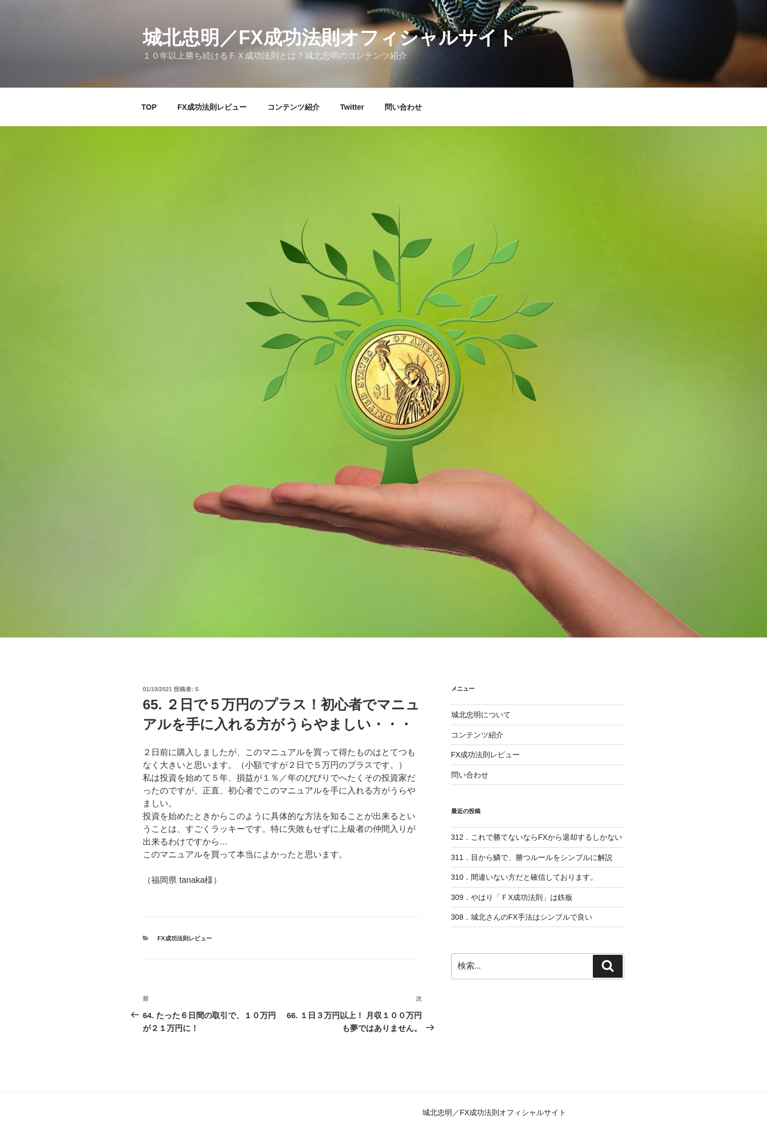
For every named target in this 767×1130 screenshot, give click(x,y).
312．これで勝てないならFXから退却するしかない (536, 837)
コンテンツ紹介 (293, 107)
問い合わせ (403, 107)
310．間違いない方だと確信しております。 (524, 877)
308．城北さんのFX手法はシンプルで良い (521, 917)
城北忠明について (481, 714)
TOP (149, 107)
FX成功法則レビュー (212, 107)
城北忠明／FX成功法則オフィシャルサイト (330, 37)
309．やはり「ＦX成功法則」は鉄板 (512, 897)
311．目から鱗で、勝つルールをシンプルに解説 (532, 857)
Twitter (352, 107)
